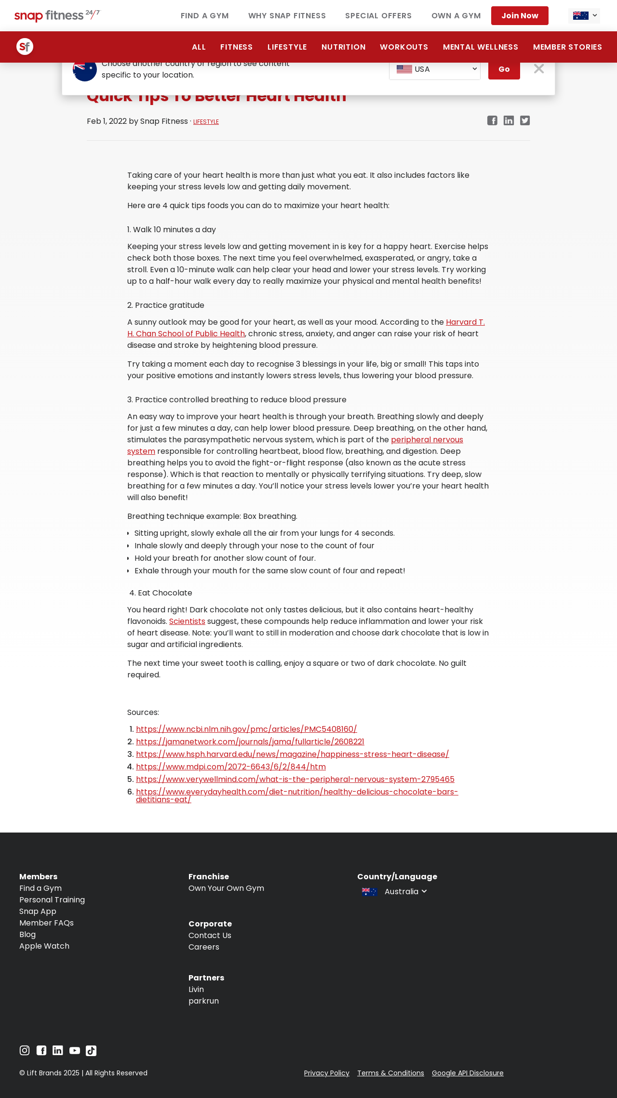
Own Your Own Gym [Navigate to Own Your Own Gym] (226, 888)
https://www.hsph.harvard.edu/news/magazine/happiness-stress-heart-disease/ (292, 754)
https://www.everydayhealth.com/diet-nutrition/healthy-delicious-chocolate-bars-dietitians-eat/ (297, 795)
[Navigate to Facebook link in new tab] (492, 121)
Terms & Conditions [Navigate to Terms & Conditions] (390, 1073)
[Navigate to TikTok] (91, 1053)
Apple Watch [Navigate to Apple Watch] (44, 946)
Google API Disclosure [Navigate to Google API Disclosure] (468, 1073)
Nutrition (343, 47)
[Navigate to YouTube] (74, 1052)
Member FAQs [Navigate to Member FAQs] (46, 922)
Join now (519, 15)
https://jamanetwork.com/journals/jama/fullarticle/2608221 (250, 741)
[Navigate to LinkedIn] (58, 1052)
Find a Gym (205, 15)
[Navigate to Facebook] (41, 1052)
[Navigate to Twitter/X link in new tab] (525, 121)
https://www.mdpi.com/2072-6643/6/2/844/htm (231, 766)
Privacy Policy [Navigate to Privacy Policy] (326, 1073)
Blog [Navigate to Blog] (27, 934)
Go (504, 69)
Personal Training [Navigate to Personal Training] (52, 899)
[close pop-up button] (539, 69)
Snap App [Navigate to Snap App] (37, 911)
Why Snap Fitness (287, 15)
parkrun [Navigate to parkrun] (203, 1000)
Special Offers (378, 15)
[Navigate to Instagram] (24, 1052)
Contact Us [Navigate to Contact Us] (209, 935)
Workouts (404, 47)
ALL (199, 47)
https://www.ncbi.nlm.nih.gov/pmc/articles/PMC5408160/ (246, 729)
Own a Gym (456, 15)
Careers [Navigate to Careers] (203, 946)
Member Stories (568, 47)
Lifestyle (287, 47)
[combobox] (584, 16)
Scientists (187, 621)
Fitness (236, 47)
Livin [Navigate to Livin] (196, 989)
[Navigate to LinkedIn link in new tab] (508, 121)
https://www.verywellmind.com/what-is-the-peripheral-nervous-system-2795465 (295, 779)
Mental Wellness (481, 47)
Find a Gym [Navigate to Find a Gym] (40, 888)
